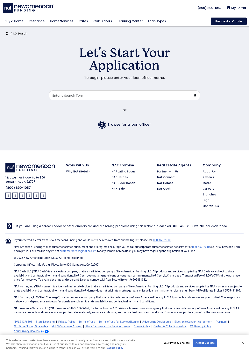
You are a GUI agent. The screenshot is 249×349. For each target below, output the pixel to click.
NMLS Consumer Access (67, 326)
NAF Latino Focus (123, 171)
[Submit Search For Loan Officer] (195, 95)
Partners (221, 321)
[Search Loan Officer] (119, 95)
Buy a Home (14, 21)
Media (207, 183)
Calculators (102, 21)
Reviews (208, 177)
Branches (209, 194)
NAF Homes (165, 183)
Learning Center (130, 21)
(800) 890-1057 (18, 188)
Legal (206, 200)
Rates (83, 21)
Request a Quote (228, 21)
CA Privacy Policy (200, 326)
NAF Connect (166, 177)
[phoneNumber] (210, 8)
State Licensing (45, 321)
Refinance (37, 21)
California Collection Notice (169, 326)
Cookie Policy (142, 326)
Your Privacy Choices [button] (27, 331)
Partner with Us (168, 171)
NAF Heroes (120, 177)
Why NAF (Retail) (78, 171)
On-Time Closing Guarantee (31, 326)
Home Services (61, 21)
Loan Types (157, 21)
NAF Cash (164, 189)
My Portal (236, 8)
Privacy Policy (66, 321)
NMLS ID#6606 (23, 321)
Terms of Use (87, 321)
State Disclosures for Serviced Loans (107, 326)
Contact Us (211, 206)
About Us (209, 171)
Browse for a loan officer (124, 125)
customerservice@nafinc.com (78, 251)
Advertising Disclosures (156, 321)
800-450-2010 (183, 226)
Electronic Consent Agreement (193, 321)
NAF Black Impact (124, 183)
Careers (208, 189)
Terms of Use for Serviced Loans (119, 321)
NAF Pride (118, 189)
